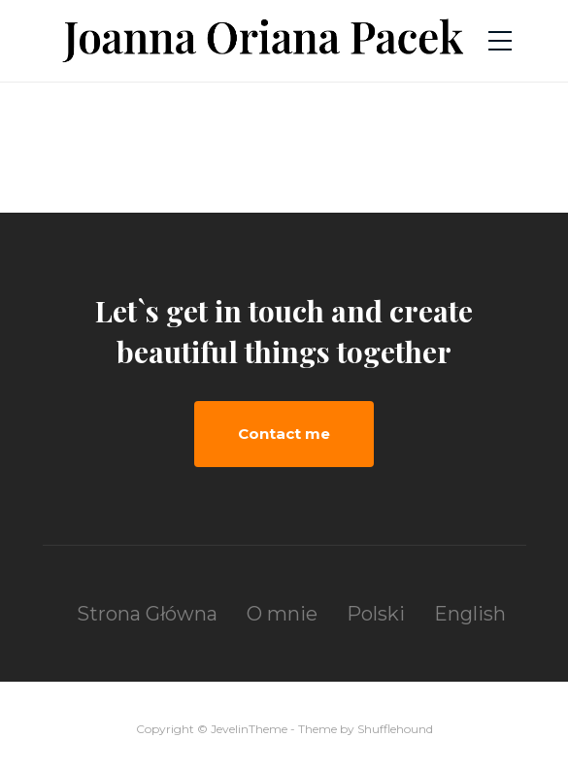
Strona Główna (147, 613)
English (470, 613)
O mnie (282, 613)
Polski (376, 613)
